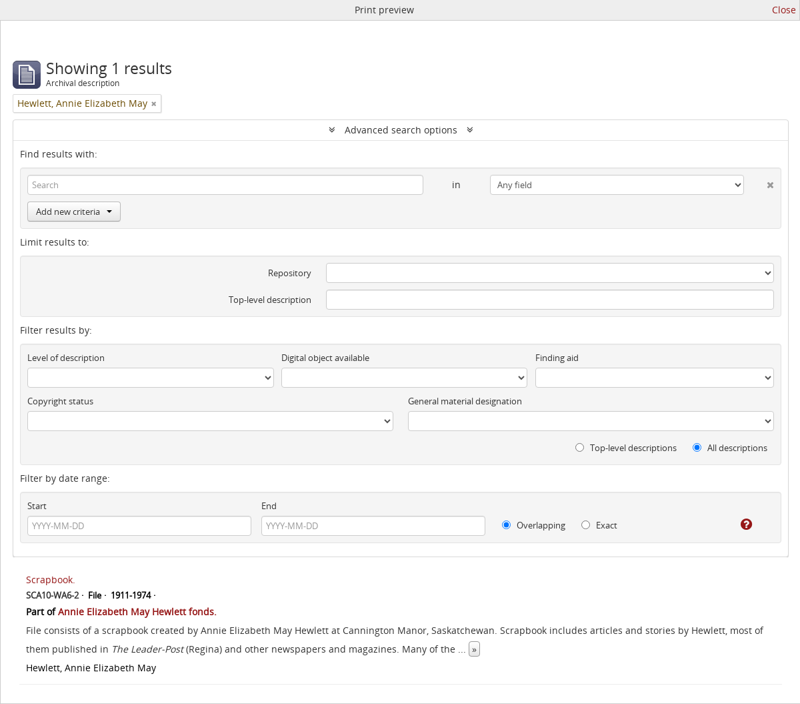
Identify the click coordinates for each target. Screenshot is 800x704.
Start (37, 506)
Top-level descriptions (626, 448)
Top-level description (270, 300)
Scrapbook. (50, 579)
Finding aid (557, 358)
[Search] (225, 185)
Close (784, 9)
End (269, 506)
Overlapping (533, 525)
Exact (599, 525)
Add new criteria (74, 212)
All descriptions (730, 448)
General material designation (465, 401)
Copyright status (60, 401)
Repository (289, 273)
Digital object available (325, 358)
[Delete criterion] (759, 182)
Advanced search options (401, 129)
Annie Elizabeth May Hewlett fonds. (137, 611)
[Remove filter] (154, 103)
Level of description (66, 358)
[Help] (737, 524)
